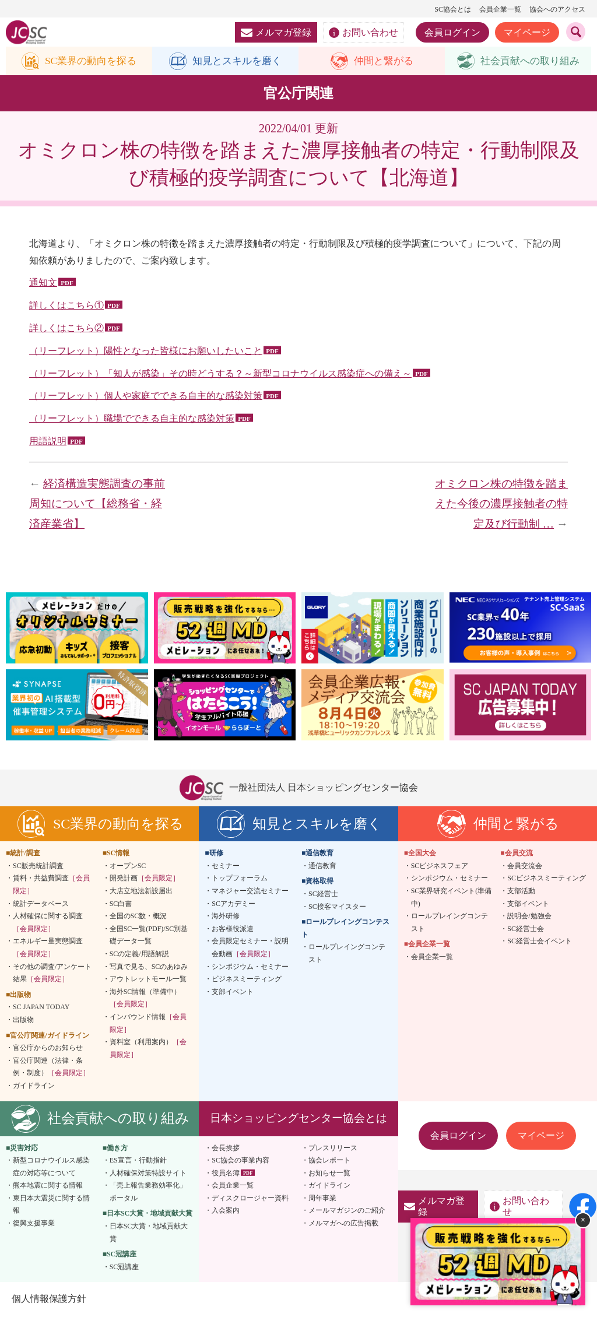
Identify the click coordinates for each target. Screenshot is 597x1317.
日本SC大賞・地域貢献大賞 (149, 1233)
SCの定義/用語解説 (139, 954)
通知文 (43, 283)
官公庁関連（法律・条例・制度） (51, 1066)
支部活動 (521, 891)
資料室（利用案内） (148, 1048)
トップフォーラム (240, 879)
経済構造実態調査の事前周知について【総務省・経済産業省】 (97, 503)
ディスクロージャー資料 (250, 1199)
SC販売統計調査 (38, 866)
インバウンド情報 (148, 1023)
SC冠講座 (124, 1267)
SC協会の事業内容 (240, 1161)
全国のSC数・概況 (138, 916)
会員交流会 (524, 866)
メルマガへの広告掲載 (343, 1224)
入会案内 (226, 1211)
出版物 (23, 1020)
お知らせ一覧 (329, 1173)
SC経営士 (323, 894)
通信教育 (322, 866)
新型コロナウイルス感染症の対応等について (51, 1167)
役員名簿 (226, 1173)
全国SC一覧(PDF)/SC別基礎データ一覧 (149, 935)
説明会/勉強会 (529, 916)
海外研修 (226, 916)
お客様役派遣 (233, 929)
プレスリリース (332, 1148)
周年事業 (322, 1199)
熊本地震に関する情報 (48, 1186)
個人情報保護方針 (49, 1299)
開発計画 (145, 879)
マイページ (527, 32)
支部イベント (233, 992)
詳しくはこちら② (66, 328)
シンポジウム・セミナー (250, 967)
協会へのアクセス (557, 9)
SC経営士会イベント (539, 941)
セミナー (226, 866)
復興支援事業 (34, 1224)
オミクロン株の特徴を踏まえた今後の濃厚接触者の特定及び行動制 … (501, 503)
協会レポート (329, 1161)
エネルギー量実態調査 (48, 947)
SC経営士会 (525, 929)
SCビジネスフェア (440, 866)
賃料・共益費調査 (51, 885)
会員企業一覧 (500, 9)
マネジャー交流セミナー (250, 891)
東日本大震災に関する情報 (51, 1205)
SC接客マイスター (337, 906)
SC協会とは (452, 9)
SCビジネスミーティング (546, 879)
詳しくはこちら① (66, 306)
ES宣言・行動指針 (138, 1161)
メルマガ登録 (276, 32)
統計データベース (41, 904)
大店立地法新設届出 (141, 891)
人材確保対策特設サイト (148, 1173)
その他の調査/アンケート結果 (52, 973)
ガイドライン (34, 1086)
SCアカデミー (233, 904)
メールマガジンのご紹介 (346, 1211)
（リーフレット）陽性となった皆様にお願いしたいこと (145, 351)
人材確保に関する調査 (48, 922)
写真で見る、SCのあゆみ (149, 967)
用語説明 (47, 442)
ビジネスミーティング (247, 979)
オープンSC (128, 866)
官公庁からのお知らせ (48, 1048)
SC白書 (121, 904)
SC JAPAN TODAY (41, 1007)
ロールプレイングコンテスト (346, 953)
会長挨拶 (226, 1148)
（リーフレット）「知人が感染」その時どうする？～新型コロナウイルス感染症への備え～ (220, 373)
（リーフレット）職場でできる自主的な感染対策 (131, 419)
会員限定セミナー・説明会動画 (250, 947)
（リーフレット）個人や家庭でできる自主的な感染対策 (145, 396)
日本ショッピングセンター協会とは (298, 1118)
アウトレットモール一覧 (148, 979)
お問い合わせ (363, 32)
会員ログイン (452, 32)
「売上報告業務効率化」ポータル (148, 1192)
